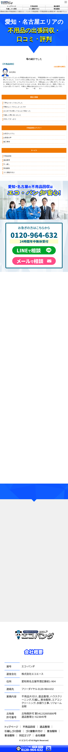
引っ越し (6, 164)
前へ (27, 88)
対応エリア (25, 735)
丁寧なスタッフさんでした (13, 103)
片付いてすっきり (9, 119)
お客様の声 (7, 137)
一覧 (34, 88)
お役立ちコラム (9, 133)
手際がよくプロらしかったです (14, 107)
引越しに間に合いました (12, 115)
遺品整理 (57, 6)
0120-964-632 (34, 235)
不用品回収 (34, 6)
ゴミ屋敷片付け (34, 9)
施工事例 (6, 142)
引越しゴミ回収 (11, 9)
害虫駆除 (57, 9)
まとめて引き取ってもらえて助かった (17, 111)
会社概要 (40, 735)
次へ (40, 88)
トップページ (11, 6)
